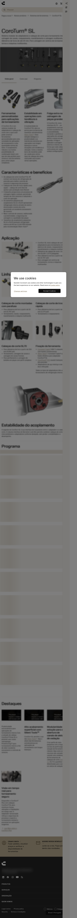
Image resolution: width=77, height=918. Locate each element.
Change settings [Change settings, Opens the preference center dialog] (20, 291)
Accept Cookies (49, 291)
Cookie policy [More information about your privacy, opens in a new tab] (55, 285)
